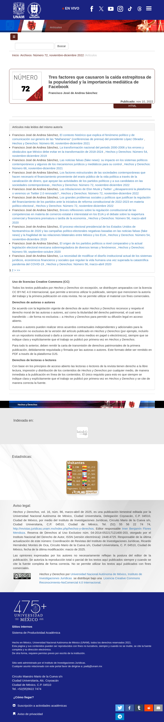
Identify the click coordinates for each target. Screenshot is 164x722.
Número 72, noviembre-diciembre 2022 (59, 55)
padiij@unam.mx (93, 666)
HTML (132, 105)
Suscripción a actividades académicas (40, 705)
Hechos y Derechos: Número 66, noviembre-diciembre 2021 (51, 143)
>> (18, 270)
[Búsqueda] (34, 46)
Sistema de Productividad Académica (36, 632)
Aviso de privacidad (28, 714)
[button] (119, 707)
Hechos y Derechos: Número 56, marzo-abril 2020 (78, 264)
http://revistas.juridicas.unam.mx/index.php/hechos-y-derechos (53, 528)
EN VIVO (70, 8)
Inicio (16, 55)
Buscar (61, 46)
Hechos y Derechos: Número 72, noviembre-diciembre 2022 (90, 185)
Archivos (26, 55)
